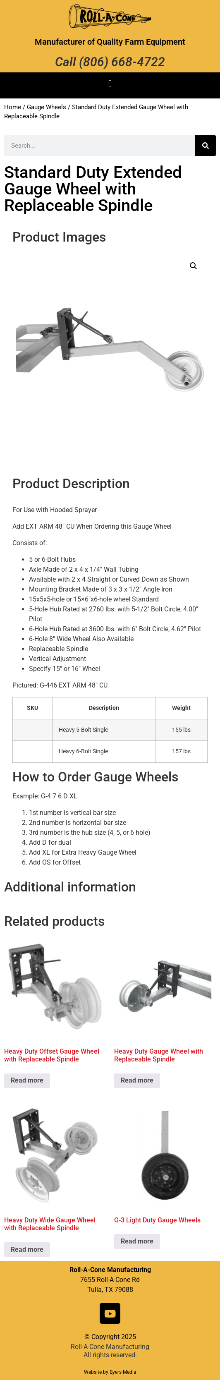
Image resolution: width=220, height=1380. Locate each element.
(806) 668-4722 (122, 62)
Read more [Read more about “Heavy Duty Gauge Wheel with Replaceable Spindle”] (137, 1080)
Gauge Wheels (46, 107)
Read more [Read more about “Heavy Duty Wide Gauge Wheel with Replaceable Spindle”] (27, 1249)
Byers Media (123, 1372)
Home (12, 107)
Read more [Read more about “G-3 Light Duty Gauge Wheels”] (137, 1241)
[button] (110, 83)
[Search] (205, 145)
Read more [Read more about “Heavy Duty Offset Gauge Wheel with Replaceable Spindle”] (27, 1080)
